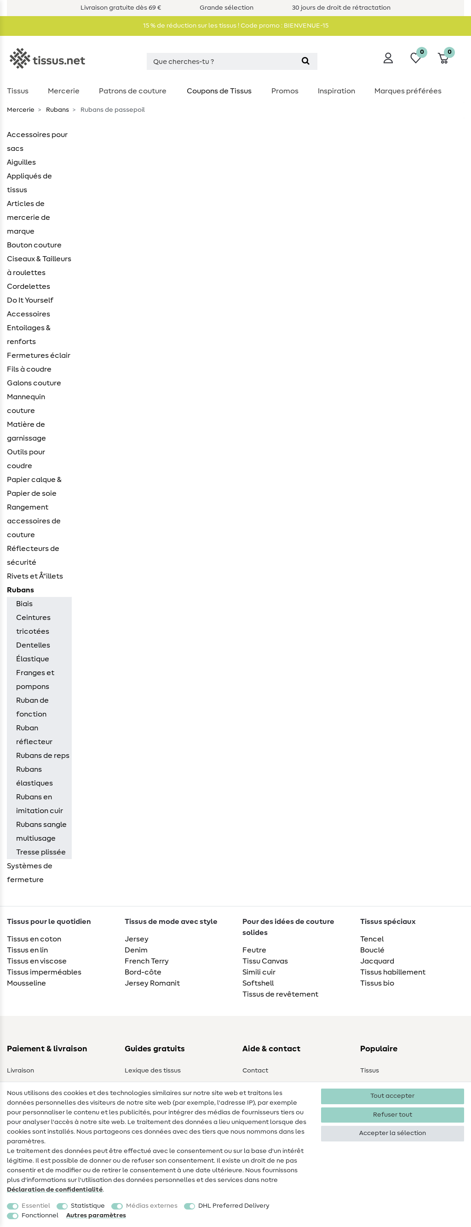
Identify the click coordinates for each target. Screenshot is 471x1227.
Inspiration (336, 91)
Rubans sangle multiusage (41, 831)
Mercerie (64, 91)
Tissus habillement (392, 972)
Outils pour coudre (26, 459)
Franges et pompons (35, 679)
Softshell (258, 983)
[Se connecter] (388, 58)
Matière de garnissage (26, 431)
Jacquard (377, 961)
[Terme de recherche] (220, 61)
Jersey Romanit (152, 983)
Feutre (254, 950)
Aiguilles (21, 162)
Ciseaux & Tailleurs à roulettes (39, 265)
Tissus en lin (27, 950)
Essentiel (36, 1206)
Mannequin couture (26, 403)
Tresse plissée (41, 852)
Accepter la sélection (392, 1133)
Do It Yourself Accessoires (30, 307)
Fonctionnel (40, 1215)
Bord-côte (143, 972)
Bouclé (372, 950)
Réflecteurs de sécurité (33, 555)
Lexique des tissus (153, 1070)
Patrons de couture (133, 91)
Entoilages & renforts (29, 334)
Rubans (57, 110)
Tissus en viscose (37, 961)
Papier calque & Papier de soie (34, 486)
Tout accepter (392, 1096)
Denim (136, 950)
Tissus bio (377, 983)
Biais (24, 604)
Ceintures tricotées (33, 624)
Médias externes (152, 1206)
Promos (285, 91)
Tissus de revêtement (280, 994)
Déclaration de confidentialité (55, 1190)
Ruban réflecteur (34, 734)
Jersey (137, 939)
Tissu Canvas (265, 961)
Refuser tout (392, 1115)
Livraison (20, 1070)
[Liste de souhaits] (416, 58)
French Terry (147, 961)
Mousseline (26, 983)
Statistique (88, 1206)
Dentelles (33, 645)
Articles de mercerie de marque (28, 217)
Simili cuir (259, 972)
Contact (255, 1070)
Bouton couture (34, 245)
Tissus (18, 91)
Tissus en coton (34, 939)
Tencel (372, 939)
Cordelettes (28, 286)
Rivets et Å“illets (35, 576)
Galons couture (34, 383)
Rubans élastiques (34, 776)
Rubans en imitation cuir (39, 803)
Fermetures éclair (38, 355)
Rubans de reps (42, 755)
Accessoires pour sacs (37, 141)
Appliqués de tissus (29, 183)
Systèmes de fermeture (29, 872)
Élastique (32, 659)
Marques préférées (408, 91)
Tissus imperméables (44, 972)
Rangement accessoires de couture (34, 521)
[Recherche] (305, 61)
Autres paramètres (96, 1215)
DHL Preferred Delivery (234, 1206)
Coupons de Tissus (219, 91)
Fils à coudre (29, 369)
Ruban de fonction (32, 707)
